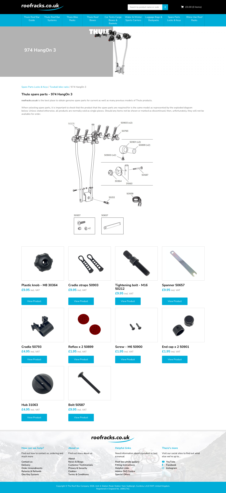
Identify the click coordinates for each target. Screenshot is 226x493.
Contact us (27, 461)
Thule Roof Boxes (92, 19)
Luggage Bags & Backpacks (153, 19)
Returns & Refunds (31, 471)
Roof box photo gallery (127, 461)
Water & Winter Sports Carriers (133, 19)
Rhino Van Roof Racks (194, 19)
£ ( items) (193, 7)
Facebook (171, 465)
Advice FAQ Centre (125, 471)
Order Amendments (31, 468)
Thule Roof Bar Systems (52, 19)
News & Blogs (75, 461)
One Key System (30, 474)
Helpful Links (122, 468)
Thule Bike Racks (72, 19)
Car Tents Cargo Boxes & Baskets (113, 20)
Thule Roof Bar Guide (32, 19)
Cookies (72, 471)
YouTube (170, 461)
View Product (34, 301)
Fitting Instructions (125, 465)
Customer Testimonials (80, 465)
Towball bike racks (59, 87)
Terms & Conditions (78, 474)
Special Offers (122, 474)
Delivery (25, 465)
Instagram (171, 468)
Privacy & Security (77, 468)
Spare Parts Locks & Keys (174, 19)
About (71, 458)
